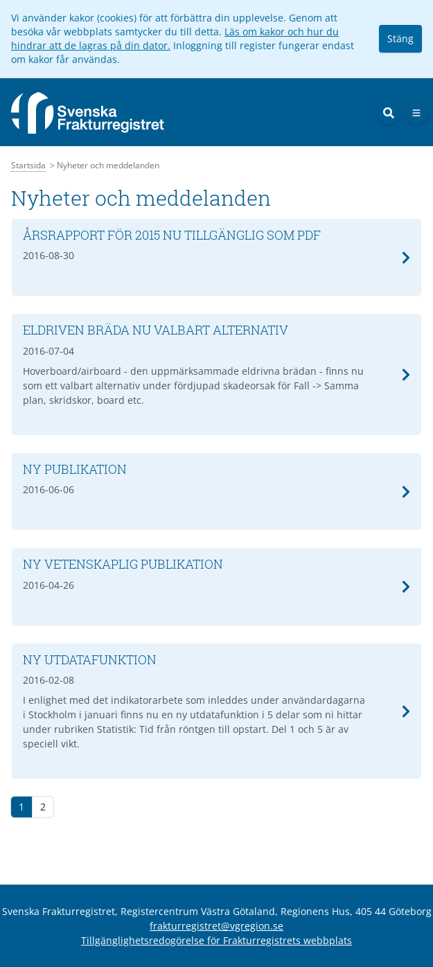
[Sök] (389, 113)
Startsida (28, 165)
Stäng (400, 38)
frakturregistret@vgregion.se (216, 925)
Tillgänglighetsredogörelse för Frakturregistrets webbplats (216, 940)
